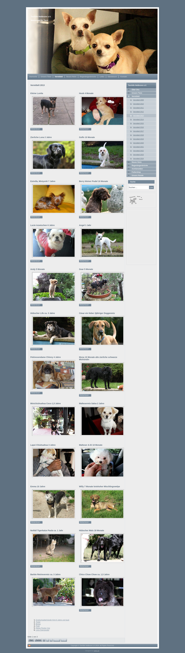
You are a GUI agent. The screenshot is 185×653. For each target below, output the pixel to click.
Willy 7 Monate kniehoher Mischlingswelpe (99, 486)
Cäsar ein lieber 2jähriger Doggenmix (97, 313)
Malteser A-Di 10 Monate (90, 445)
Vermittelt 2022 (138, 151)
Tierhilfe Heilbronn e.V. (41, 16)
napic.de (96, 651)
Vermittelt (59, 77)
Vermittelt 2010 (138, 104)
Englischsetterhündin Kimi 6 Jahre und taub (52, 620)
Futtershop (136, 172)
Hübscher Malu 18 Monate (91, 530)
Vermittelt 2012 (138, 112)
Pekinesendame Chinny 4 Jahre (45, 357)
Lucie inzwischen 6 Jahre (42, 225)
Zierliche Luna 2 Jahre (41, 137)
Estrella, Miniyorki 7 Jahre (42, 181)
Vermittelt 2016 (138, 127)
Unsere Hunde (137, 175)
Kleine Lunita (36, 93)
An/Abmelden (137, 169)
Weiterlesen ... (36, 129)
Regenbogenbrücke (88, 77)
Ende (64, 640)
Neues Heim (71, 77)
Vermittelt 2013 (138, 115)
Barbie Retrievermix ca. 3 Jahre (45, 574)
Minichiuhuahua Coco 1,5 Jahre (45, 403)
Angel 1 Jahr (85, 225)
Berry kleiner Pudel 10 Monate (93, 181)
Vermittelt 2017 (138, 131)
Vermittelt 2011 (138, 108)
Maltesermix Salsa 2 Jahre (91, 403)
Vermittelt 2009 (138, 100)
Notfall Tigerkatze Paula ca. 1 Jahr (46, 530)
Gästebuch (112, 77)
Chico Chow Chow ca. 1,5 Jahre (94, 574)
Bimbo (38, 624)
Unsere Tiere (46, 77)
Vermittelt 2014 (138, 119)
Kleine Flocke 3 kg (43, 628)
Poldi (38, 626)
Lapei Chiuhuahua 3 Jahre (43, 445)
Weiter (56, 640)
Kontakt (123, 77)
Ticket (38, 622)
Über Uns (135, 90)
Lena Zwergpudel (42, 630)
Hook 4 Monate (86, 93)
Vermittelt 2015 (138, 123)
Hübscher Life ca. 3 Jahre (42, 313)
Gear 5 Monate (86, 269)
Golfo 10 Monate (87, 137)
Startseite (33, 77)
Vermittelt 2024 (138, 158)
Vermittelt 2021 (138, 147)
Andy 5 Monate (37, 269)
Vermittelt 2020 (138, 143)
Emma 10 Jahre (37, 486)
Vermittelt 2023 (138, 155)
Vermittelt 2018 (138, 135)
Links (102, 77)
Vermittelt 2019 (138, 139)
